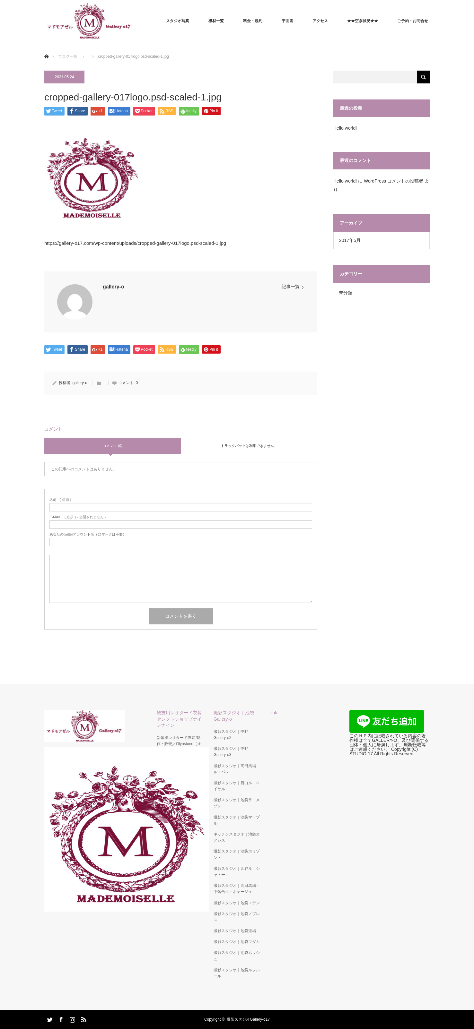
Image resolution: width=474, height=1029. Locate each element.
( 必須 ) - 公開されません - (77, 517)
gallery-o (113, 286)
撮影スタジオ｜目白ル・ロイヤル (237, 786)
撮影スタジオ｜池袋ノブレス (237, 917)
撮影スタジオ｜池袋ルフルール (237, 973)
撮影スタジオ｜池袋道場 (235, 931)
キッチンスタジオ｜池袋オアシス (237, 837)
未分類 (345, 292)
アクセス (320, 21)
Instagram (71, 1018)
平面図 (287, 21)
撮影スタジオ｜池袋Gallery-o (234, 715)
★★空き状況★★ (362, 21)
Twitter (49, 1018)
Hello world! (345, 128)
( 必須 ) (60, 500)
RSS (83, 1018)
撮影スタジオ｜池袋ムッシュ (237, 955)
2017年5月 (350, 240)
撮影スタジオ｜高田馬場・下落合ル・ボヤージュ (237, 888)
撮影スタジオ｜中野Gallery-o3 (231, 751)
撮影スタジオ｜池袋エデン (237, 903)
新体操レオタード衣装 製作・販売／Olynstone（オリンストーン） (179, 743)
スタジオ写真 (177, 21)
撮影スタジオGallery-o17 (248, 1019)
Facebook (60, 1018)
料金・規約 (252, 21)
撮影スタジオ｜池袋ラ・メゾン (237, 803)
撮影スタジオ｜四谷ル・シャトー (237, 871)
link (273, 712)
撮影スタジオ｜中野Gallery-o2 (231, 734)
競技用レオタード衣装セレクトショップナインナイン (179, 718)
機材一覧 (216, 21)
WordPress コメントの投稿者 (393, 181)
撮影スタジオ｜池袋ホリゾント (237, 854)
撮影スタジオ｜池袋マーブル (237, 820)
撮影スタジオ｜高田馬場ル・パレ (235, 769)
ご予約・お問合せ (412, 21)
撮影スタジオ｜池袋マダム (237, 941)
